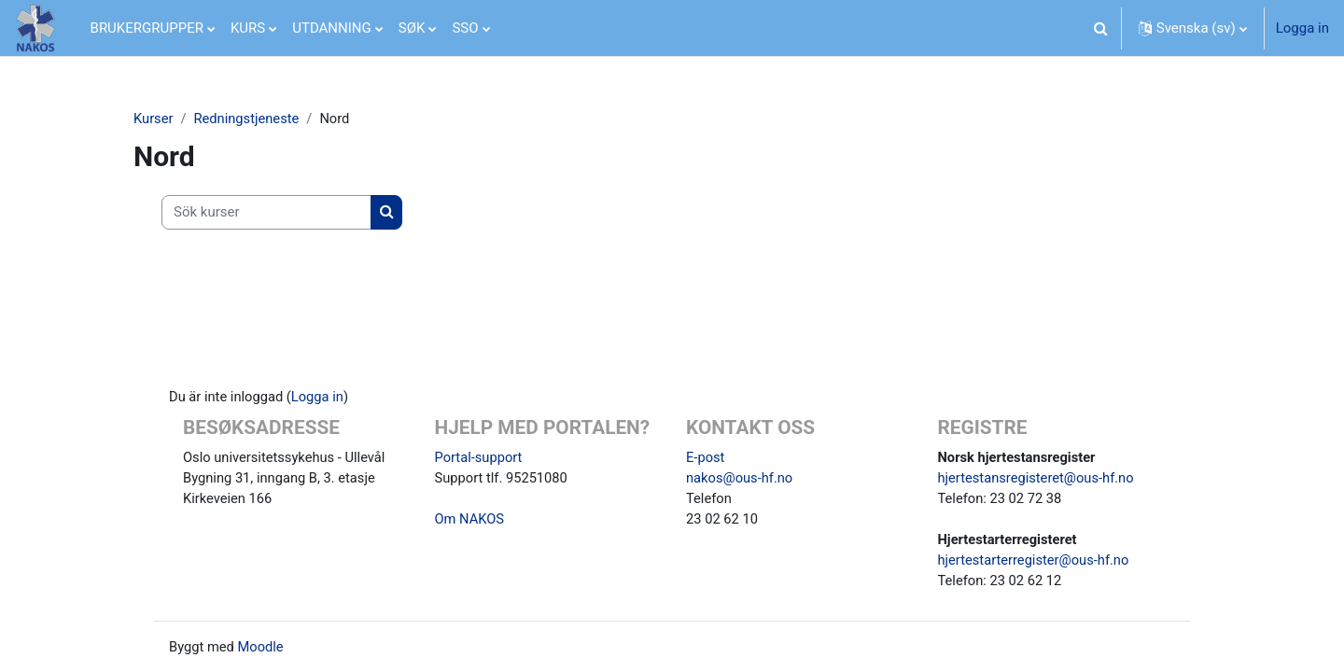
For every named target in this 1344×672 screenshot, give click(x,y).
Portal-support (480, 453)
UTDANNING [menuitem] (331, 28)
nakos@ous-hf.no (740, 475)
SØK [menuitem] (412, 28)
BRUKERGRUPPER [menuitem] (147, 28)
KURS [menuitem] (248, 28)
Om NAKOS (470, 517)
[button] (1101, 28)
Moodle (262, 646)
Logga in (1302, 28)
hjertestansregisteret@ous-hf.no (1038, 475)
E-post (705, 453)
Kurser (153, 118)
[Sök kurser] (266, 213)
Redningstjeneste (248, 118)
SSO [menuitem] (465, 28)
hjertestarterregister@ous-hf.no (1035, 559)
